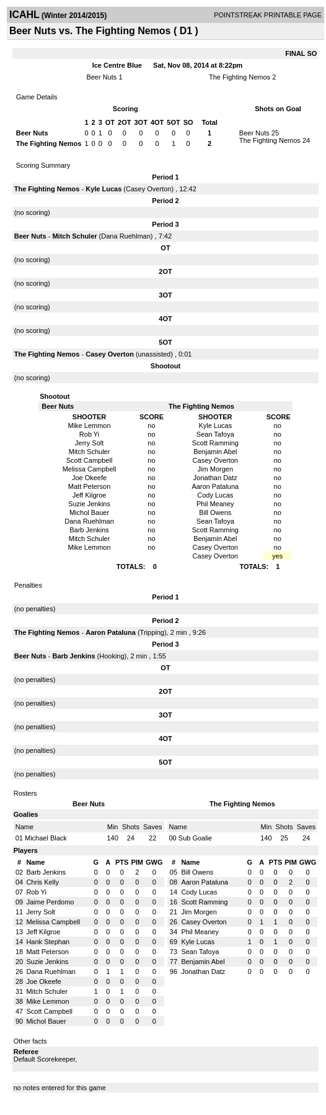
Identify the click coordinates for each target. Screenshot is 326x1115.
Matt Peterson (47, 951)
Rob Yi (36, 892)
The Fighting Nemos (239, 77)
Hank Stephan (47, 941)
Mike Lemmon (47, 1001)
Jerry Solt (40, 912)
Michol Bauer (46, 1021)
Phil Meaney (200, 931)
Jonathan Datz (203, 971)
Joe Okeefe (43, 981)
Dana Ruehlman (126, 236)
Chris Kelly (42, 882)
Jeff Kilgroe (43, 931)
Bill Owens (197, 872)
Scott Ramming (204, 902)
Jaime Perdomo (50, 902)
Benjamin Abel (202, 961)
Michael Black (46, 838)
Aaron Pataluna (111, 632)
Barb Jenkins (73, 656)
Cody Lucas (199, 892)
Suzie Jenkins (47, 961)
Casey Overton (148, 189)
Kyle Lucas (103, 189)
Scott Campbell (49, 1011)
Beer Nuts (101, 77)
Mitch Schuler (74, 236)
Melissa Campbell (53, 922)
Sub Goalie (195, 838)
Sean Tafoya (200, 951)
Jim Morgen (198, 912)
